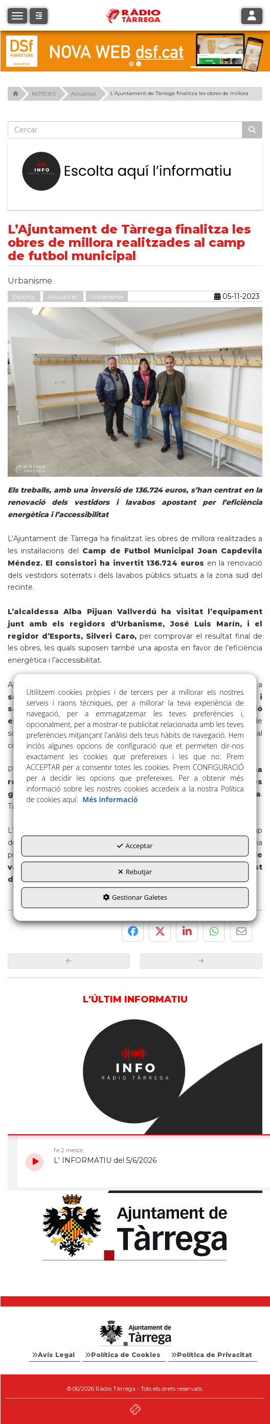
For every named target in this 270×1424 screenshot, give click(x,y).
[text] (125, 129)
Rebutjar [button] (135, 871)
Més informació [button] (110, 799)
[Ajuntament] (135, 1228)
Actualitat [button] (63, 296)
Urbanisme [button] (107, 296)
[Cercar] (252, 129)
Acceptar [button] (134, 845)
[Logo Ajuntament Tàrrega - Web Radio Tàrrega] (135, 1333)
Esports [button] (24, 296)
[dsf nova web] (135, 51)
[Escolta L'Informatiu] (135, 171)
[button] (39, 16)
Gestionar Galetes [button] (135, 897)
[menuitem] (54, 1355)
